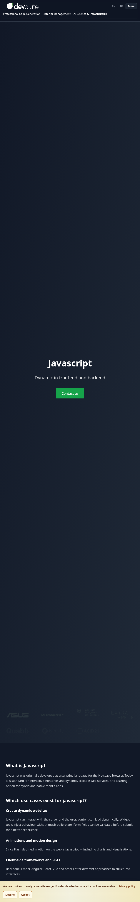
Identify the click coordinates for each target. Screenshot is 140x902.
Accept (25, 894)
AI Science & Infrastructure (90, 14)
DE (121, 6)
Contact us (69, 393)
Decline (10, 894)
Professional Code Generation (21, 14)
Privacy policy (127, 886)
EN (114, 6)
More (131, 6)
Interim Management (57, 14)
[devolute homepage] (21, 6)
